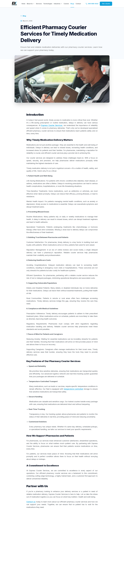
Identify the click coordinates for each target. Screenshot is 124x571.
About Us (30, 3)
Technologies (47, 3)
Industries (58, 3)
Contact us (30, 502)
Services (39, 3)
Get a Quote (106, 3)
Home (23, 3)
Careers (66, 3)
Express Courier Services (51, 125)
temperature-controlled (73, 389)
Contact (78, 3)
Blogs (72, 3)
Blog (23, 16)
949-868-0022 (92, 3)
